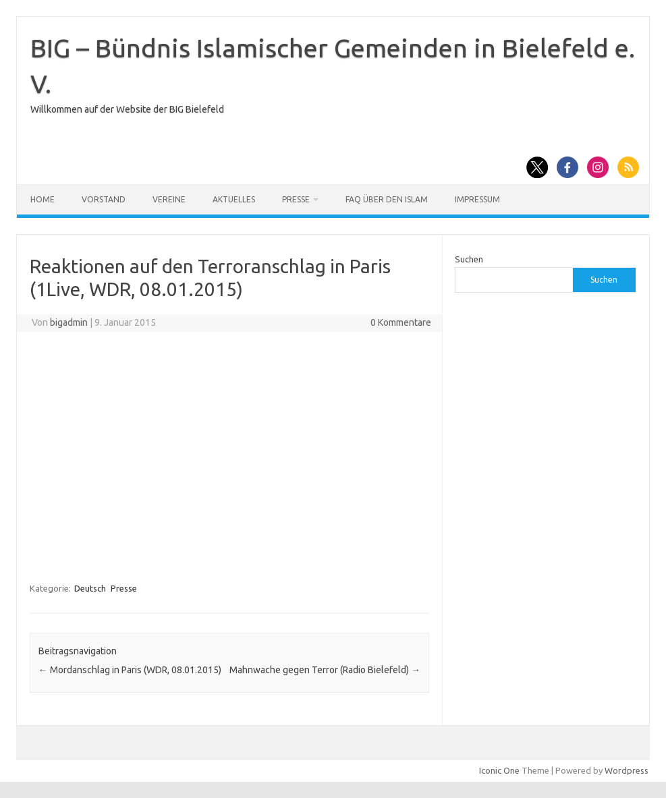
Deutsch (90, 588)
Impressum (477, 199)
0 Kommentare (400, 322)
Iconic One (499, 770)
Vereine (169, 199)
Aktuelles (234, 199)
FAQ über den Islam (386, 199)
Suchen (469, 259)
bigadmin (69, 322)
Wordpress (626, 770)
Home (42, 199)
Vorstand (104, 199)
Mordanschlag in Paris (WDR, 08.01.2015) (129, 669)
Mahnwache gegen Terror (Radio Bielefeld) (324, 669)
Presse (296, 199)
